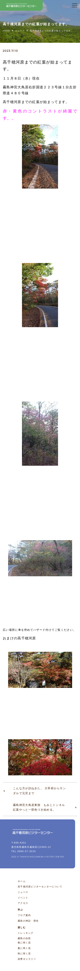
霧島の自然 (24, 938)
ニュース (23, 892)
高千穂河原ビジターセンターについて (40, 886)
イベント (23, 897)
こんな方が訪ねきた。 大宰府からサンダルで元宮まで (39, 791)
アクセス (23, 903)
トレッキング (25, 933)
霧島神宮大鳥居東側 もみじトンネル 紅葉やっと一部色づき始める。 (40, 807)
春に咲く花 (24, 942)
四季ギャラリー (27, 959)
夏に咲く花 (24, 948)
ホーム (22, 881)
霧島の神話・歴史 (28, 920)
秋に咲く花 (24, 953)
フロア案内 (24, 915)
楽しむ (22, 927)
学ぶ (20, 909)
